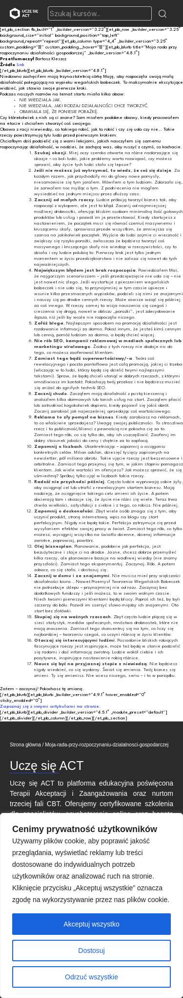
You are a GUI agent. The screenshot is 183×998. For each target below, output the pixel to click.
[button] (162, 13)
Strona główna (25, 744)
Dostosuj (91, 950)
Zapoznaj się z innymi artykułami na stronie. (50, 706)
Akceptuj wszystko (91, 924)
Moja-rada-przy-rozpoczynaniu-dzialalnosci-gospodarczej (106, 744)
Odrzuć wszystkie (91, 977)
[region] (91, 905)
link (20, 65)
